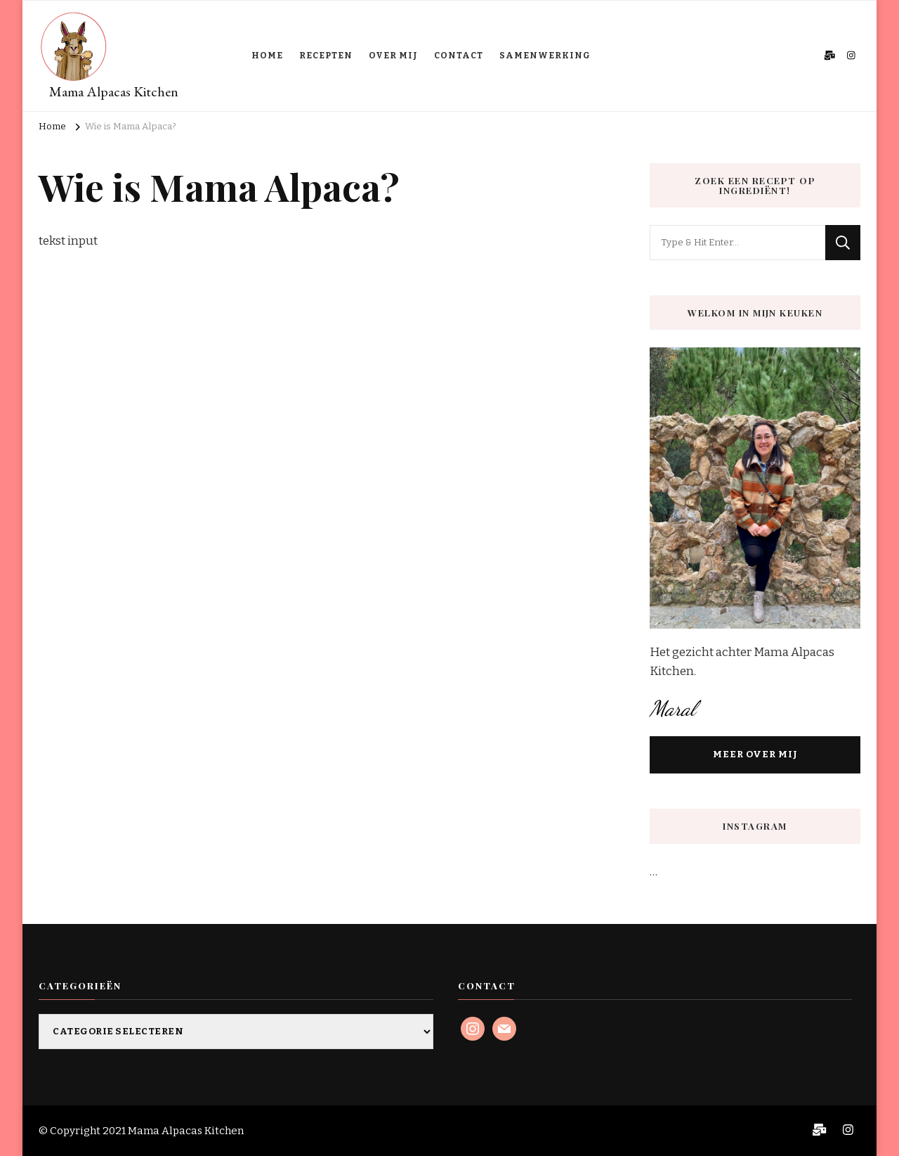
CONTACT (458, 55)
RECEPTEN (326, 55)
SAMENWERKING (545, 55)
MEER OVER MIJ (755, 754)
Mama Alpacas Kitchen (113, 91)
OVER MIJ (393, 55)
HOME (267, 55)
